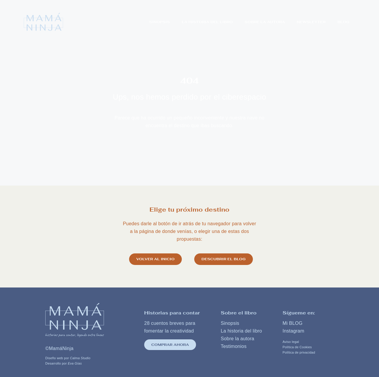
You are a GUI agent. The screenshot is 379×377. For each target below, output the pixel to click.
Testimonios (233, 345)
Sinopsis (159, 22)
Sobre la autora (237, 337)
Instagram (293, 330)
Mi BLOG (292, 322)
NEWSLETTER (311, 22)
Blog (343, 22)
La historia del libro (241, 330)
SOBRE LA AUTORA (265, 22)
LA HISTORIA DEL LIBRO (207, 22)
